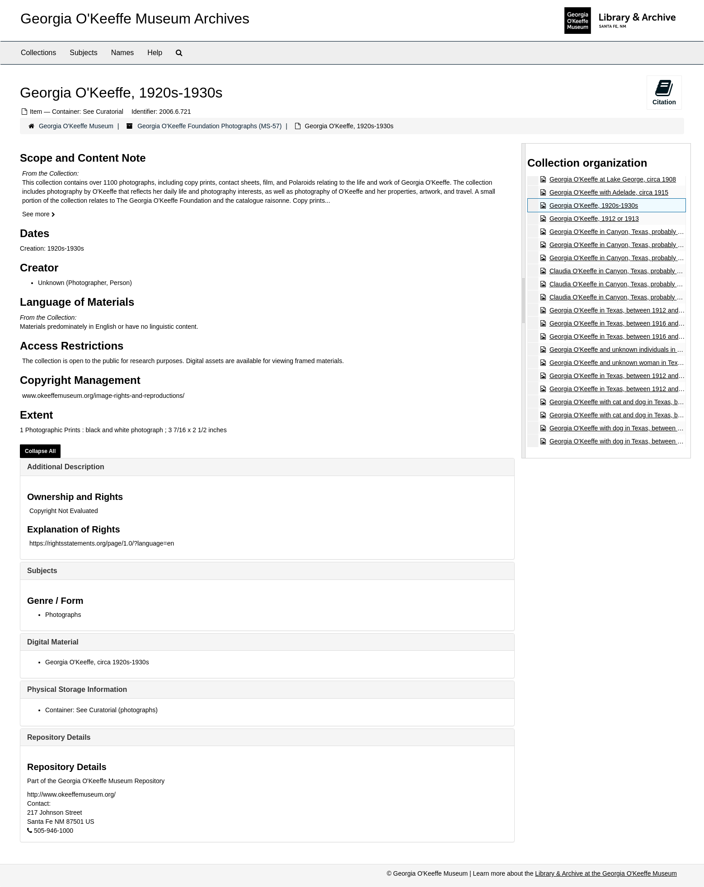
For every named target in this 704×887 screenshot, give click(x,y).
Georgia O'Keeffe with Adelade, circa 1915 (608, 192)
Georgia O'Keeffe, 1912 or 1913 (594, 218)
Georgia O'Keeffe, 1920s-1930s (593, 205)
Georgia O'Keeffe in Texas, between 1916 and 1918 (622, 323)
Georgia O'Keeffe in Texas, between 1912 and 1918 (622, 310)
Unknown (51, 282)
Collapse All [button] (40, 451)
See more (38, 214)
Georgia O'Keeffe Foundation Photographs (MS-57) (209, 126)
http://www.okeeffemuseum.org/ (71, 794)
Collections (38, 52)
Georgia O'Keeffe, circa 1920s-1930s (97, 662)
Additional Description (65, 467)
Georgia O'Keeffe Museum (76, 126)
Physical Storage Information (77, 689)
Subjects (83, 52)
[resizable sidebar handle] (524, 301)
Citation (664, 92)
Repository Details (58, 737)
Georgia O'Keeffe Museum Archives (134, 18)
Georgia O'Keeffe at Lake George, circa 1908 (612, 179)
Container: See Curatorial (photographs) (101, 710)
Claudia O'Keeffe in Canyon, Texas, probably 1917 (620, 271)
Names (122, 52)
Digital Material (53, 642)
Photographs (63, 614)
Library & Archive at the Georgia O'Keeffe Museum (606, 873)
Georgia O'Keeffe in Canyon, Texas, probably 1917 (620, 231)
